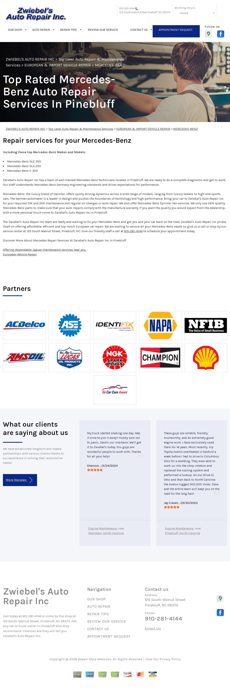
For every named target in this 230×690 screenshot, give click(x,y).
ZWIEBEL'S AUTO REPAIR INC (30, 59)
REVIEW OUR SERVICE (103, 30)
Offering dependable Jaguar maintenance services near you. (44, 250)
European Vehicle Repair (20, 254)
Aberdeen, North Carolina (106, 533)
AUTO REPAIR (41, 30)
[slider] (95, 469)
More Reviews (19, 480)
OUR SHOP (15, 30)
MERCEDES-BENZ (110, 65)
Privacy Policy (170, 659)
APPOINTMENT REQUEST (175, 30)
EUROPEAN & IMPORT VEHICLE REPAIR (57, 65)
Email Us (153, 628)
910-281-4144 (127, 8)
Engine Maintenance (102, 528)
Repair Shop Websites (94, 659)
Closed (184, 13)
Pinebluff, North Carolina (182, 533)
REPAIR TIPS (68, 30)
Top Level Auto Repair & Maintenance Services (80, 129)
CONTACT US (139, 30)
